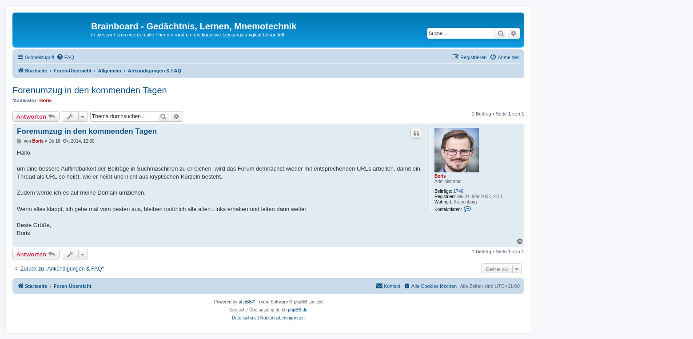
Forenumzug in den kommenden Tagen (89, 90)
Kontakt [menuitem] (388, 286)
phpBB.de (297, 309)
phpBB (245, 301)
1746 (458, 191)
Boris (46, 100)
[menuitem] (65, 57)
